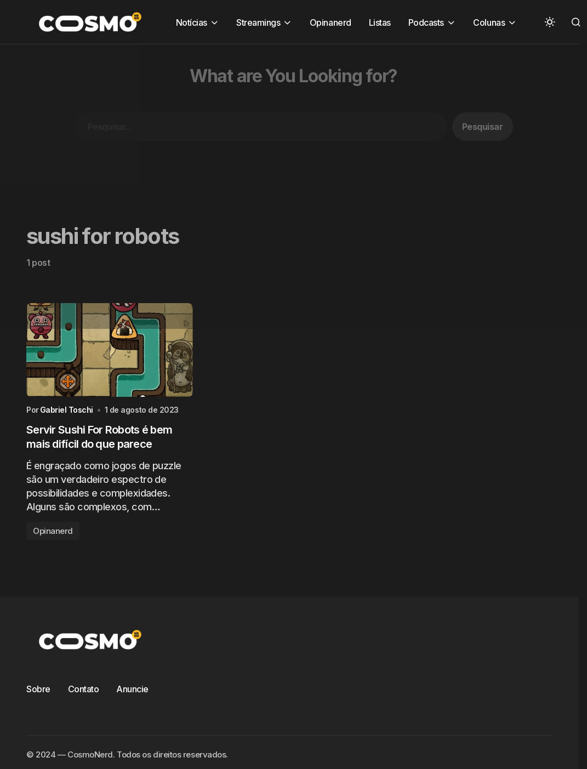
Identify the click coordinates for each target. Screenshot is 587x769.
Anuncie (132, 688)
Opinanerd (53, 531)
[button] (550, 22)
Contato (83, 688)
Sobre (38, 688)
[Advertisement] (276, 121)
